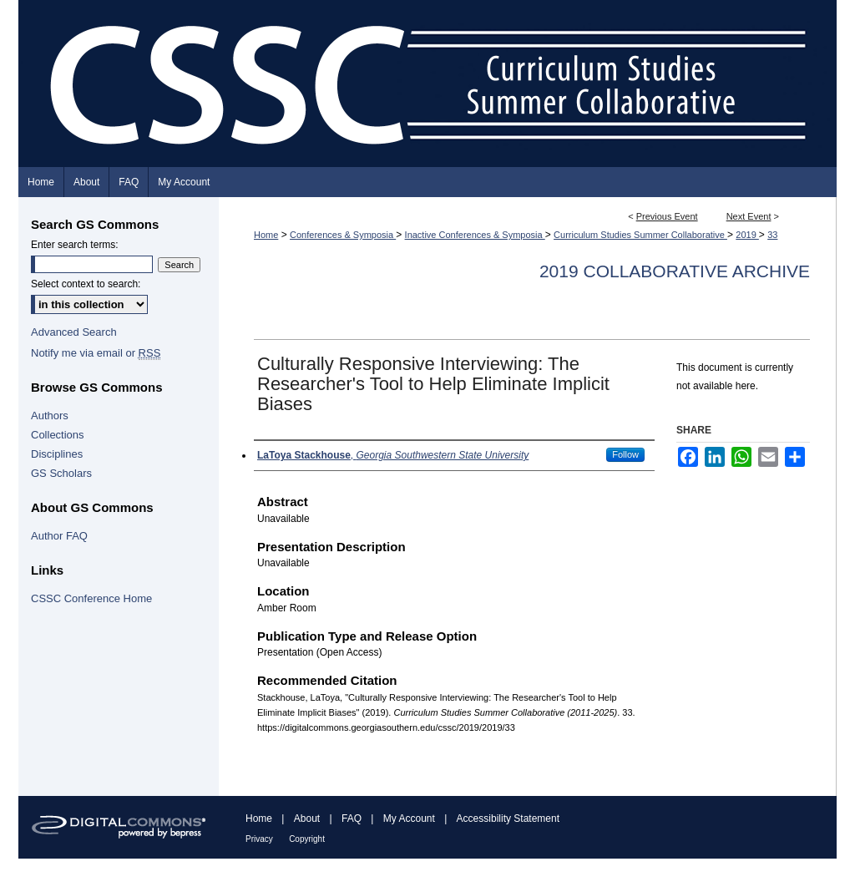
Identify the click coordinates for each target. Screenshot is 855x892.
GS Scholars (61, 473)
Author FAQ (59, 536)
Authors (49, 415)
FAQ (351, 818)
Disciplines (57, 454)
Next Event (749, 216)
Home (266, 235)
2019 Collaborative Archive (674, 271)
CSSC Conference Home (91, 598)
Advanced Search (74, 332)
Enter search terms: (75, 245)
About (307, 818)
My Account (409, 818)
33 (772, 235)
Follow (625, 454)
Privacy (259, 839)
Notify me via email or (95, 353)
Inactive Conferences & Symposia (475, 235)
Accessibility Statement (508, 818)
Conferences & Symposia (343, 235)
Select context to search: (85, 284)
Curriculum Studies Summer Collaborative (640, 235)
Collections (57, 434)
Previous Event (667, 216)
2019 (747, 235)
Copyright (307, 839)
